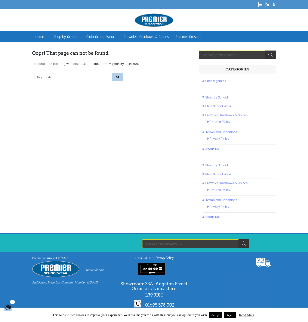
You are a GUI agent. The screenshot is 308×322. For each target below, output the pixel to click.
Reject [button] (230, 315)
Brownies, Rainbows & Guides (146, 36)
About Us (212, 149)
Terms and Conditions (221, 132)
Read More (247, 315)
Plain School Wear (100, 36)
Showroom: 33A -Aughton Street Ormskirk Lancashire (153, 286)
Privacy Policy (219, 139)
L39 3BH (154, 295)
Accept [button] (215, 315)
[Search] (270, 55)
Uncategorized (215, 81)
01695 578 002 (160, 304)
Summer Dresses (188, 36)
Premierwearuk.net (44, 258)
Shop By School (216, 97)
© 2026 (63, 258)
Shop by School (65, 36)
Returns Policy (220, 122)
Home (39, 36)
